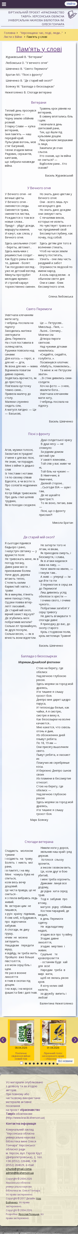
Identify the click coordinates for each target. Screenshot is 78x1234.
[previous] (3, 1040)
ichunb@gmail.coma (18, 1169)
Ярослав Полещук (28, 1214)
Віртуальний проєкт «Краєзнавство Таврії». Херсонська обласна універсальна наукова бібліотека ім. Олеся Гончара (36, 18)
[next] (75, 1040)
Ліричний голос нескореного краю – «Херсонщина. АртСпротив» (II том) (53, 1040)
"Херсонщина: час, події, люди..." (41, 33)
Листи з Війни (13, 37)
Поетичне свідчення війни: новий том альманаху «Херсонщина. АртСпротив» (21, 1040)
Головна (9, 33)
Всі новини (65, 1061)
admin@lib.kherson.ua (20, 1173)
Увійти (71, 4)
